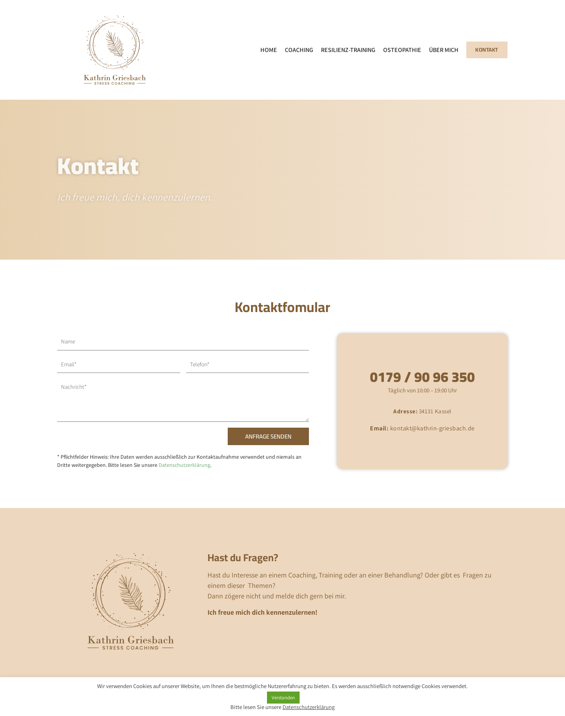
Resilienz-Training (346, 50)
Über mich (442, 50)
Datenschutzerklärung (184, 464)
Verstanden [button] (283, 697)
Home (266, 50)
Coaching (297, 50)
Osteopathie (400, 50)
